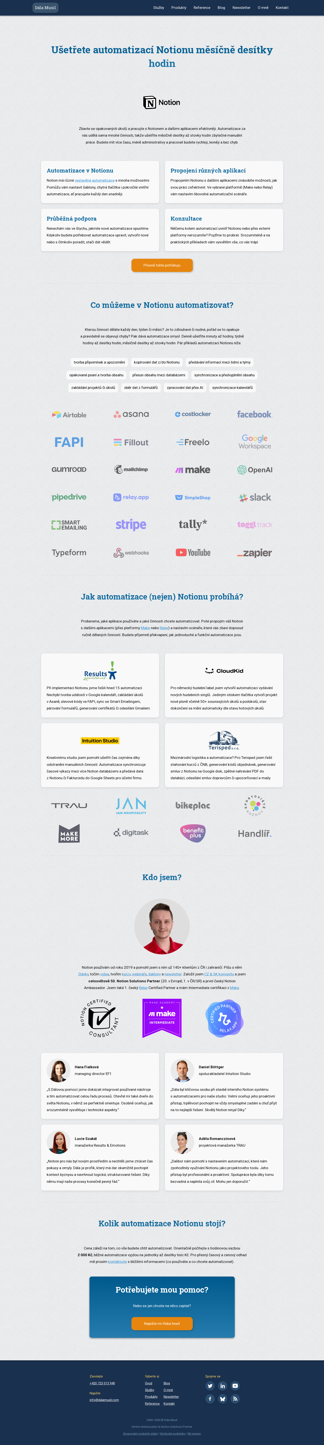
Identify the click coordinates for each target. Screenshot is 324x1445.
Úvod (148, 1383)
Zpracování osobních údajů (140, 1433)
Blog (221, 7)
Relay (164, 628)
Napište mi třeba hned (162, 1323)
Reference (202, 7)
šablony (154, 974)
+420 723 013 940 (102, 1383)
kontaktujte (117, 1261)
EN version (194, 1433)
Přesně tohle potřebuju (162, 265)
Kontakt (282, 7)
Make (145, 628)
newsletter (173, 974)
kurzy (126, 974)
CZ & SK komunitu (219, 974)
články (83, 974)
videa (104, 974)
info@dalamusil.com (104, 1400)
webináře (139, 974)
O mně (263, 7)
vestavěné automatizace (95, 180)
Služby (158, 7)
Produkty (178, 7)
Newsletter (242, 7)
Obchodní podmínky (172, 1433)
